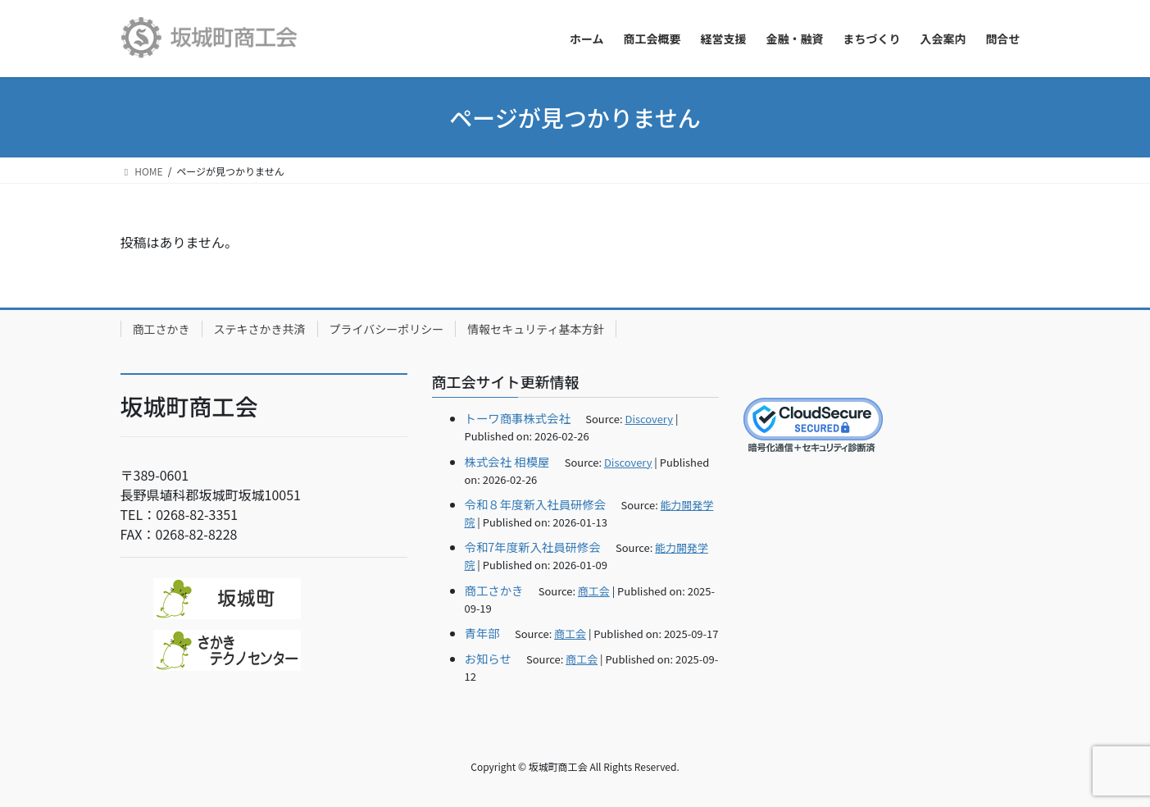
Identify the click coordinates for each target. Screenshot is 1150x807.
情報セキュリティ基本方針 (535, 329)
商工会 (594, 591)
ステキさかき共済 (260, 329)
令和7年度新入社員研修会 (533, 546)
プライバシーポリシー (387, 329)
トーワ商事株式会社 (518, 417)
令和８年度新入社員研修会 (536, 504)
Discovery (649, 418)
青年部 (482, 632)
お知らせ (488, 658)
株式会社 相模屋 (507, 461)
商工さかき (161, 329)
